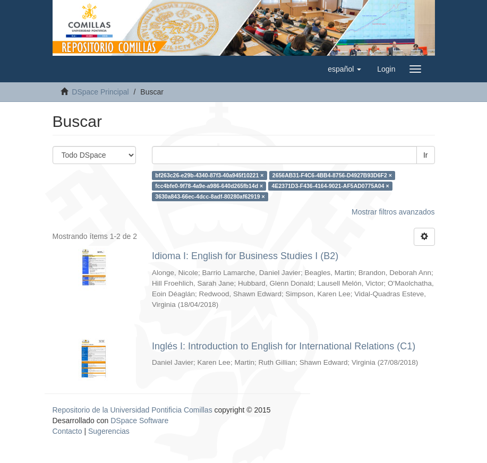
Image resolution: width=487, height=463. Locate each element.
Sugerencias (109, 431)
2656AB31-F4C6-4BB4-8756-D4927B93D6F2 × (332, 175)
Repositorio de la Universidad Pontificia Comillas (132, 410)
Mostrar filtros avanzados (393, 212)
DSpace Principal (100, 92)
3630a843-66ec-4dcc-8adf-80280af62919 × (209, 196)
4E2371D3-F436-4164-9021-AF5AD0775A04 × (330, 186)
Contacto (67, 431)
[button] (344, 69)
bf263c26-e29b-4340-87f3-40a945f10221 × (209, 175)
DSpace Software (139, 420)
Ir (425, 155)
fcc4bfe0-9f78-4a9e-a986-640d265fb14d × (209, 186)
